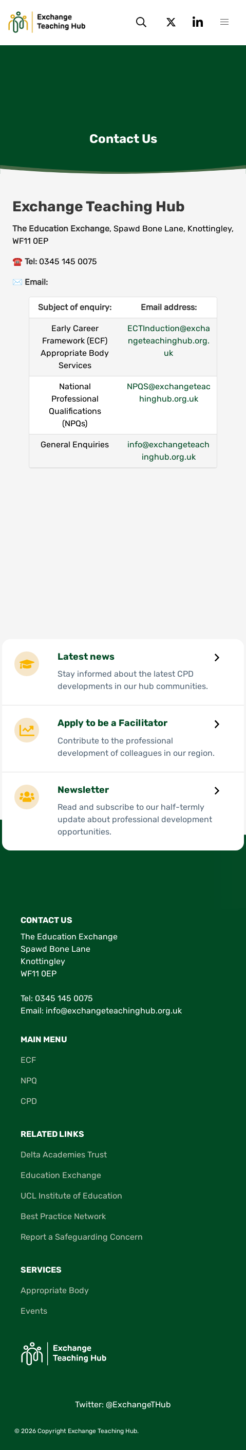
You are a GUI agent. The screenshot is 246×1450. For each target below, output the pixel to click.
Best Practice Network (63, 1216)
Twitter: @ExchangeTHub (123, 1404)
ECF (28, 1060)
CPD (29, 1101)
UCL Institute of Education (71, 1196)
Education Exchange (61, 1175)
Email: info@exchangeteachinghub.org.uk (101, 1011)
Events (34, 1311)
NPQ (29, 1080)
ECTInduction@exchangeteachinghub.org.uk (168, 340)
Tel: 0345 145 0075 (57, 998)
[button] (224, 22)
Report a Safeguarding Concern (82, 1237)
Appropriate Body (55, 1290)
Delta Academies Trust (64, 1154)
